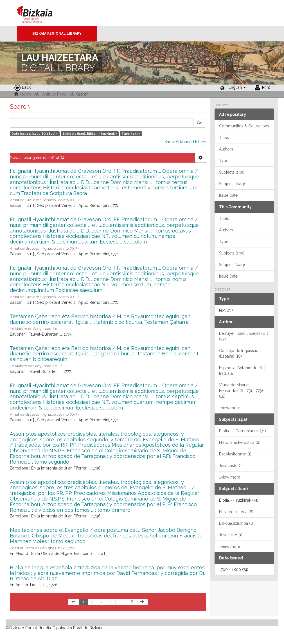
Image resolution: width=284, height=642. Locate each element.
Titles (224, 137)
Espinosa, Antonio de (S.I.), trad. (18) (242, 371)
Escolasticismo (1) (235, 454)
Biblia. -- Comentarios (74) (242, 431)
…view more (229, 408)
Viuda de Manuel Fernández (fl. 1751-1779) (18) (241, 391)
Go (199, 123)
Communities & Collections (244, 126)
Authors (226, 149)
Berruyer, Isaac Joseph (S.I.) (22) (243, 336)
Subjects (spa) (231, 172)
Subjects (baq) (232, 183)
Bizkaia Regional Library (57, 34)
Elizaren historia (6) (236, 512)
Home (25, 94)
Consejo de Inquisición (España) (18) (240, 353)
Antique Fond (54, 94)
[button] (237, 87)
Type (223, 160)
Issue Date (228, 195)
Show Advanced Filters (185, 142)
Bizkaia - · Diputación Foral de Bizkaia (40, 13)
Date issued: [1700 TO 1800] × (35, 133)
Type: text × (130, 133)
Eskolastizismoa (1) (236, 523)
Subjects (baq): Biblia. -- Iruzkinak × (89, 133)
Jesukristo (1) (230, 535)
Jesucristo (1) (231, 465)
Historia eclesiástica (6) (239, 442)
